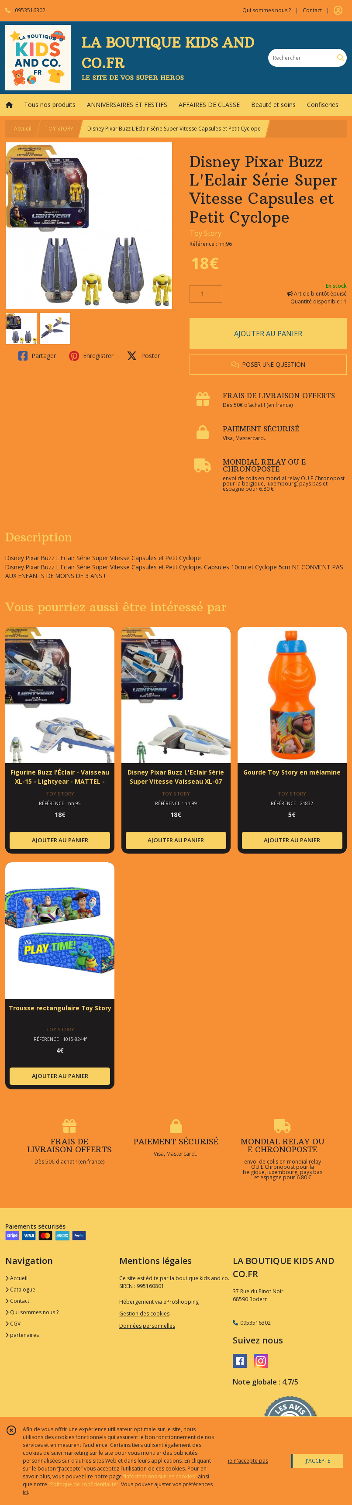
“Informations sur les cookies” (160, 1476)
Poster (143, 356)
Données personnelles (147, 1325)
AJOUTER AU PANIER (268, 333)
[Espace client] (338, 10)
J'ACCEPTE (318, 1460)
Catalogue (20, 1289)
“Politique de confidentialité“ (83, 1484)
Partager (37, 356)
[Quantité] (206, 294)
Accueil (22, 128)
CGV (13, 1323)
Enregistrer (91, 356)
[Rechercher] (340, 57)
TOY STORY (59, 128)
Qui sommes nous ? (32, 1312)
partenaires (22, 1335)
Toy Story (205, 233)
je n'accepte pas (248, 1460)
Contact (312, 10)
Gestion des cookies (144, 1313)
